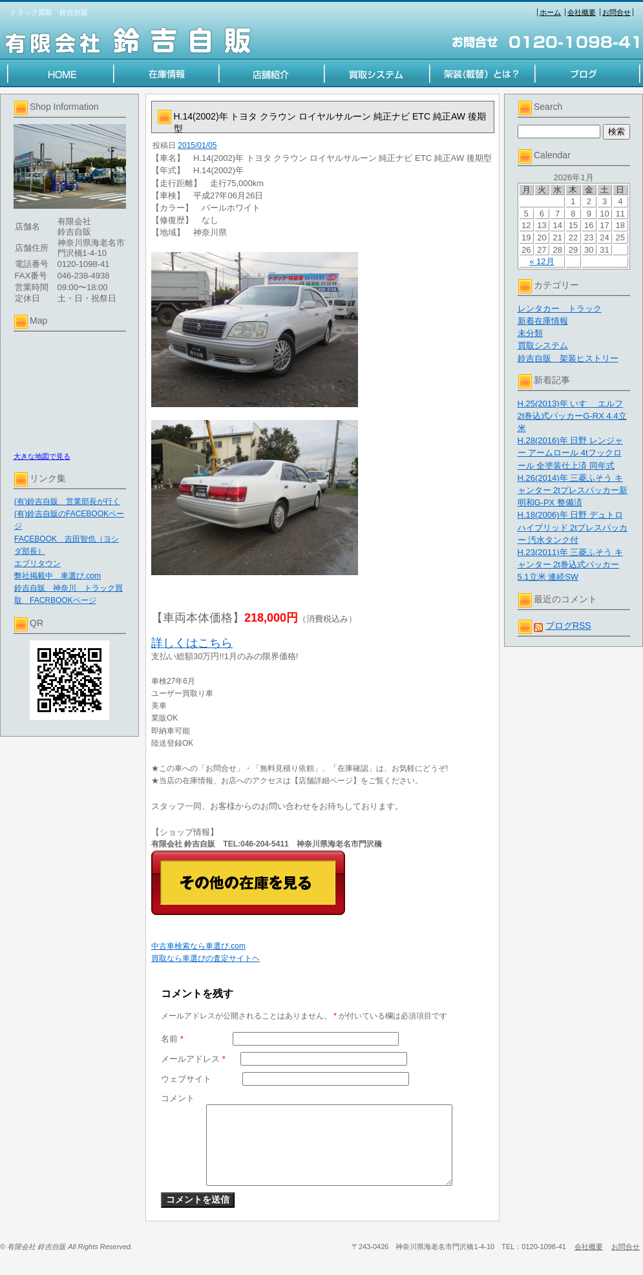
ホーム (550, 12)
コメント (178, 1098)
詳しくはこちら (192, 643)
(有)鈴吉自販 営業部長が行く (67, 501)
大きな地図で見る (42, 456)
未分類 (530, 333)
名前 (172, 1039)
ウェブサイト (186, 1079)
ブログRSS (568, 625)
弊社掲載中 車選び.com (57, 575)
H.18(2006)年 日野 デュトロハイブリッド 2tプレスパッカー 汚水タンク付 (572, 527)
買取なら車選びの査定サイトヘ (205, 958)
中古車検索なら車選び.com (198, 946)
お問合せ (616, 12)
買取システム (543, 345)
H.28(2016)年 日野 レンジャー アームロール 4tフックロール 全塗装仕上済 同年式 (570, 453)
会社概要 (581, 12)
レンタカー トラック (560, 308)
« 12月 (541, 261)
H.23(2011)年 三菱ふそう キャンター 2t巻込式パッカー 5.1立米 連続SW (570, 564)
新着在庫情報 (543, 321)
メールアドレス (193, 1059)
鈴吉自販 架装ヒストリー (568, 358)
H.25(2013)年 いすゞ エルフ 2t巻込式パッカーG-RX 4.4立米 (572, 416)
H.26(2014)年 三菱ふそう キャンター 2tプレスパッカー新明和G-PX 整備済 (572, 490)
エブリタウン (37, 563)
